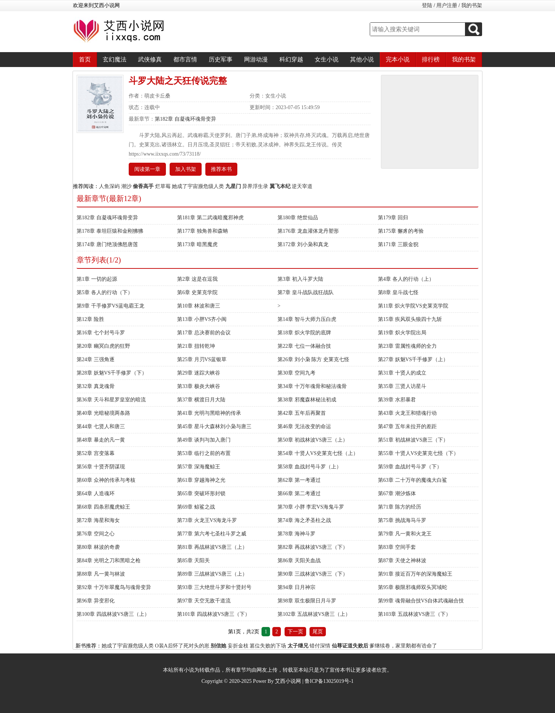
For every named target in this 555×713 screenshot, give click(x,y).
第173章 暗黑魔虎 (197, 244)
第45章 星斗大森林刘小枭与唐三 (214, 426)
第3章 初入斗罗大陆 (300, 279)
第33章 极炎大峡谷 (198, 386)
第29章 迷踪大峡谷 (198, 373)
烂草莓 (163, 186)
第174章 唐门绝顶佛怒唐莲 (107, 244)
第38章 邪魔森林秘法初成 (307, 399)
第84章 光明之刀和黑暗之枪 (109, 560)
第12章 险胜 (90, 319)
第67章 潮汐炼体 (397, 493)
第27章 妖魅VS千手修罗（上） (413, 359)
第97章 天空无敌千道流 (204, 601)
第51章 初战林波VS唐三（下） (413, 440)
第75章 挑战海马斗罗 (402, 520)
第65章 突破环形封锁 (201, 493)
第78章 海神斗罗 (296, 534)
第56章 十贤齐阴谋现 (101, 467)
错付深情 (319, 646)
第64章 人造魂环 (96, 493)
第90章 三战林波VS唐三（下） (313, 574)
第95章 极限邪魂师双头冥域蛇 (412, 587)
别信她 (218, 646)
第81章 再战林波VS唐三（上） (212, 547)
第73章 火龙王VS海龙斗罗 (207, 520)
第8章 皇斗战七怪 (398, 292)
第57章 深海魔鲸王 (198, 467)
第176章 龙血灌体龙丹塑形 (308, 231)
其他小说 (362, 59)
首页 (85, 59)
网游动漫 (256, 59)
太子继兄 (298, 646)
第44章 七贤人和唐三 (101, 426)
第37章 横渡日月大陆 (201, 399)
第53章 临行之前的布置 (204, 453)
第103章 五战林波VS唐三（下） (414, 614)
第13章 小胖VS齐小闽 (202, 319)
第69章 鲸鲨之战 (196, 507)
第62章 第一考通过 (299, 480)
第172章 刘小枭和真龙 (303, 244)
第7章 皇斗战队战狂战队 (306, 292)
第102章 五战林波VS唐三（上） (314, 614)
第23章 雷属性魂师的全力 (407, 346)
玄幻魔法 (114, 59)
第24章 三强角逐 (96, 359)
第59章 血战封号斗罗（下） (410, 467)
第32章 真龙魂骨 (96, 386)
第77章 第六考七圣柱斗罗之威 (211, 534)
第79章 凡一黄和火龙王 (405, 534)
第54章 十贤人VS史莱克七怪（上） (318, 453)
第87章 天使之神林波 (402, 560)
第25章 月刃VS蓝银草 (202, 359)
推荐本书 (221, 169)
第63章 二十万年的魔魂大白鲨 (412, 480)
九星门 (233, 186)
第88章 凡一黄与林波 (101, 574)
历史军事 (220, 59)
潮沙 (126, 186)
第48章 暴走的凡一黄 (101, 440)
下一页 (295, 631)
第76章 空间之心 (96, 534)
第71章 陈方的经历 (399, 507)
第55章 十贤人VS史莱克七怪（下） (418, 453)
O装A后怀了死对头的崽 (182, 646)
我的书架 (471, 5)
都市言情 (185, 59)
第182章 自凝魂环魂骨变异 (185, 119)
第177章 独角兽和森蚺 (202, 231)
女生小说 (327, 59)
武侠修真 (150, 59)
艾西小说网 (288, 681)
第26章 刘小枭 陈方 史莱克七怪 (313, 359)
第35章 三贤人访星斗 (402, 386)
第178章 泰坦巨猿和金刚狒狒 (110, 231)
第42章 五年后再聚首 (302, 413)
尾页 (317, 631)
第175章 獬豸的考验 (401, 231)
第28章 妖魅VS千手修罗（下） (112, 373)
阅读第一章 (147, 169)
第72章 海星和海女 (98, 520)
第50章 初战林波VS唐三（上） (313, 440)
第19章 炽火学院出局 (402, 332)
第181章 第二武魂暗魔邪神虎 (210, 217)
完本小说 (398, 59)
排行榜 (431, 59)
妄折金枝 (238, 646)
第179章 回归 (393, 217)
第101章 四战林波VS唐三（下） (213, 614)
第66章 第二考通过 (299, 493)
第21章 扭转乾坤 (196, 346)
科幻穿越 (291, 59)
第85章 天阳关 (193, 560)
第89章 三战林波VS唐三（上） (212, 574)
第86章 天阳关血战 (299, 560)
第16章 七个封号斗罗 (101, 332)
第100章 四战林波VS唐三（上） (113, 614)
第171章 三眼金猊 (398, 244)
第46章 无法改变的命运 (304, 426)
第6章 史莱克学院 (197, 292)
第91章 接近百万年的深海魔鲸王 (415, 574)
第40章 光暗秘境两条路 (103, 413)
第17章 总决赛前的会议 (204, 332)
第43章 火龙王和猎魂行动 (407, 413)
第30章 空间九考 (296, 373)
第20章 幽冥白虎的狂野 (103, 346)
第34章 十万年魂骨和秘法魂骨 (312, 386)
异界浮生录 (255, 186)
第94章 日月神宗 (296, 587)
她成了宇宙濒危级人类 (198, 186)
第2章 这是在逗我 (197, 279)
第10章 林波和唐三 (198, 306)
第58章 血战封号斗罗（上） (309, 467)
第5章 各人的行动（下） (105, 292)
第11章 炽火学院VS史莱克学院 (413, 306)
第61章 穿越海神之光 (201, 480)
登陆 (427, 5)
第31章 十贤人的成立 (402, 373)
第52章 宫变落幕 (96, 453)
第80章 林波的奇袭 (98, 547)
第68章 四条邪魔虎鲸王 (103, 507)
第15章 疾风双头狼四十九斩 (410, 319)
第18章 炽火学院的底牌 (304, 332)
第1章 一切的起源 (97, 279)
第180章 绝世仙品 (298, 217)
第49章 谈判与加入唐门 (204, 440)
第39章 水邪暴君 (397, 399)
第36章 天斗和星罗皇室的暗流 (111, 399)
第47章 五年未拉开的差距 (407, 426)
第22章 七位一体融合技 (304, 346)
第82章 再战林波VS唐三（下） (313, 547)
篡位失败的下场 (268, 646)
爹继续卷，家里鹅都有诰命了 (403, 646)
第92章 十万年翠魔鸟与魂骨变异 (114, 587)
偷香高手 (143, 186)
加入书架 (185, 169)
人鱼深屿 (109, 186)
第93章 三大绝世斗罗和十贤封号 (214, 587)
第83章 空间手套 (397, 547)
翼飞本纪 (280, 186)
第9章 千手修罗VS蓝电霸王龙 (110, 306)
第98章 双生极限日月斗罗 (307, 601)
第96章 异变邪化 (96, 601)
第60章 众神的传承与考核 (106, 480)
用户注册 (446, 5)
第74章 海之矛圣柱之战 (304, 520)
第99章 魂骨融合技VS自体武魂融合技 (421, 601)
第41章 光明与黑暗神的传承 (209, 413)
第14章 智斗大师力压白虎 (307, 319)
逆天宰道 (302, 186)
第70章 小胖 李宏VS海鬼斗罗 (311, 507)
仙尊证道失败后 (350, 646)
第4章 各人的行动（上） (406, 279)
